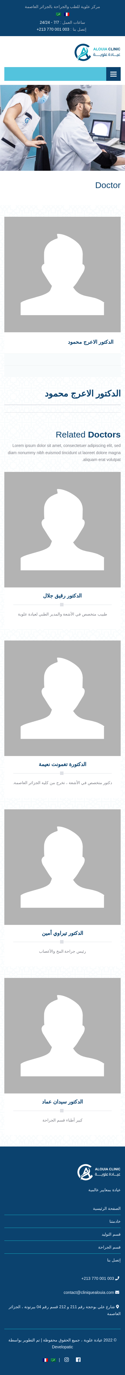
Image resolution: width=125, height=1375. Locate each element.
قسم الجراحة (109, 1247)
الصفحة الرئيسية (107, 1208)
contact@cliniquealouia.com (89, 1292)
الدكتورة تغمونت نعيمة (62, 764)
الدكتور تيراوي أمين (62, 933)
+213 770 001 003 (53, 29)
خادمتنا (115, 1221)
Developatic (62, 1347)
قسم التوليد (111, 1234)
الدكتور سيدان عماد (62, 1102)
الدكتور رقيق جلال (62, 596)
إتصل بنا (114, 1260)
